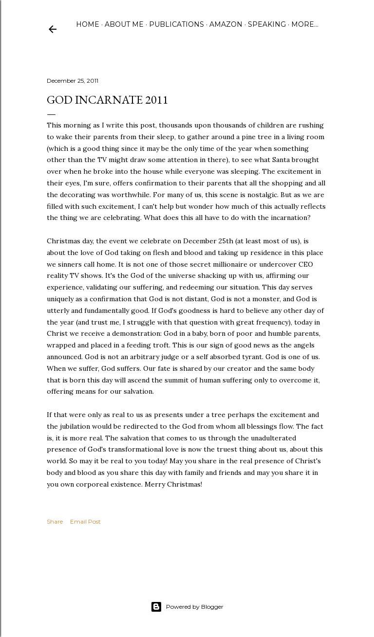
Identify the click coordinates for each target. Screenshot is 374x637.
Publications (176, 24)
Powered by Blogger (187, 607)
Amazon (226, 24)
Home (87, 24)
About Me (124, 24)
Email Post (85, 521)
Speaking (267, 24)
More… (304, 24)
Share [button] (55, 521)
